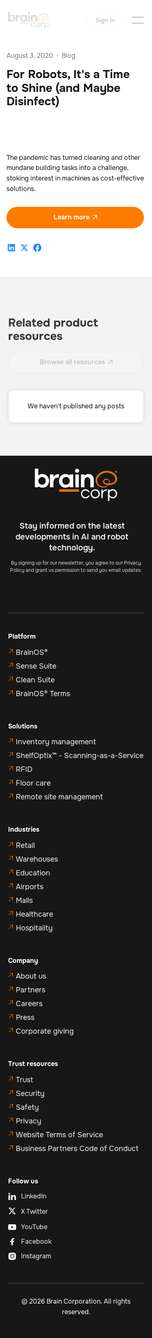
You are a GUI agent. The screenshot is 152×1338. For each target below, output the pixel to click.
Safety (27, 1107)
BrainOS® (32, 652)
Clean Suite (35, 679)
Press (25, 1017)
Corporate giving (45, 1031)
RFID (24, 769)
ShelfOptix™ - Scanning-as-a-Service (79, 755)
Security (30, 1093)
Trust (24, 1079)
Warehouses (37, 859)
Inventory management (56, 741)
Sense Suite (36, 666)
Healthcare (34, 914)
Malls (24, 900)
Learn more (75, 217)
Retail (25, 845)
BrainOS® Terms (43, 693)
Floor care (33, 783)
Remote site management (59, 796)
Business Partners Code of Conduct (77, 1148)
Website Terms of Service (59, 1134)
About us (31, 976)
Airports (29, 886)
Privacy (28, 1121)
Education (33, 873)
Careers (29, 1003)
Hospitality (34, 928)
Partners (30, 989)
